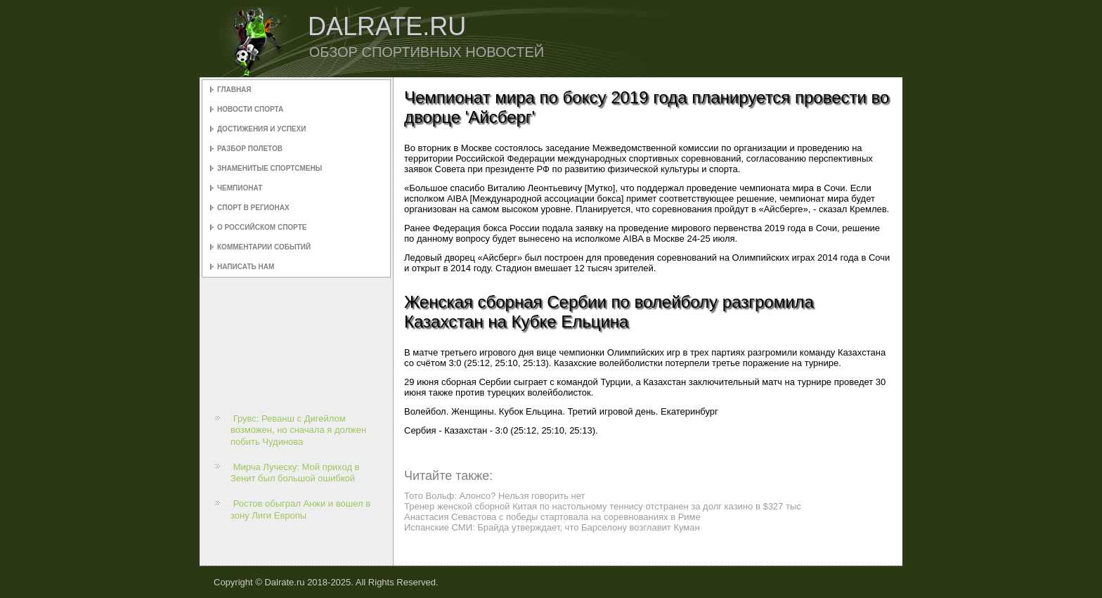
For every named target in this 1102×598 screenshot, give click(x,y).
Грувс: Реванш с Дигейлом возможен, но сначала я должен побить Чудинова (298, 430)
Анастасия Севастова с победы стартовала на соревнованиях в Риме (552, 517)
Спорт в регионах (253, 208)
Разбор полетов (250, 148)
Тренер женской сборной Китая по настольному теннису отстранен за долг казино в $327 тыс (602, 506)
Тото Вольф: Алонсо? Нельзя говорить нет (494, 495)
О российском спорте (261, 227)
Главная (234, 89)
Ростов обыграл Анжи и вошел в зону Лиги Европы (300, 509)
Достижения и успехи (261, 129)
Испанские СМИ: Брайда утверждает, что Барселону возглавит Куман (552, 527)
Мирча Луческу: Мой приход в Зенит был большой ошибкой (295, 472)
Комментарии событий (264, 247)
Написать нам (245, 267)
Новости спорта (250, 109)
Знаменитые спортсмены (269, 168)
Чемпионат (239, 188)
